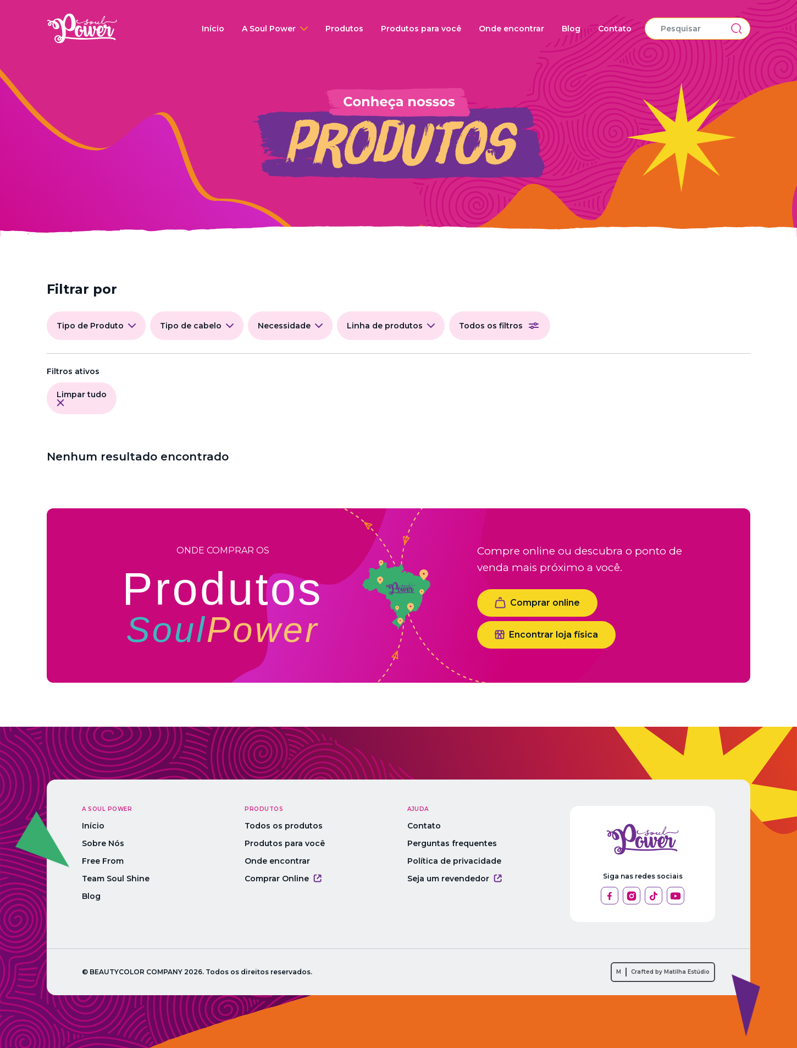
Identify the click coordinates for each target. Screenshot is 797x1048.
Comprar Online (283, 879)
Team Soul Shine (116, 879)
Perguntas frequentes (452, 843)
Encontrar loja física (546, 634)
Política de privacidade (454, 861)
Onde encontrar (511, 28)
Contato (615, 28)
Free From (103, 861)
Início (213, 28)
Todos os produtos (284, 826)
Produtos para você (421, 28)
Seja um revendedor (454, 879)
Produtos (344, 28)
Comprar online (537, 602)
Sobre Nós (103, 843)
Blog (571, 28)
